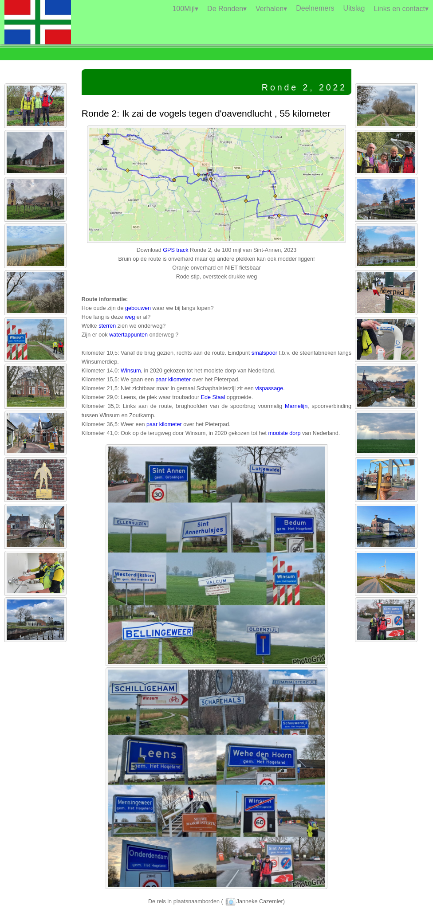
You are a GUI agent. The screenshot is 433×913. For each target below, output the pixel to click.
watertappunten (128, 335)
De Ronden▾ (227, 8)
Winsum (131, 371)
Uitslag (354, 8)
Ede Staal (213, 397)
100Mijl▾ (185, 8)
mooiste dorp (284, 433)
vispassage (269, 388)
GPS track (175, 250)
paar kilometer (173, 379)
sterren (107, 326)
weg (130, 317)
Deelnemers (315, 8)
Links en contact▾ (401, 8)
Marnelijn (296, 406)
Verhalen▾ (271, 8)
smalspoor (264, 353)
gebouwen (138, 308)
